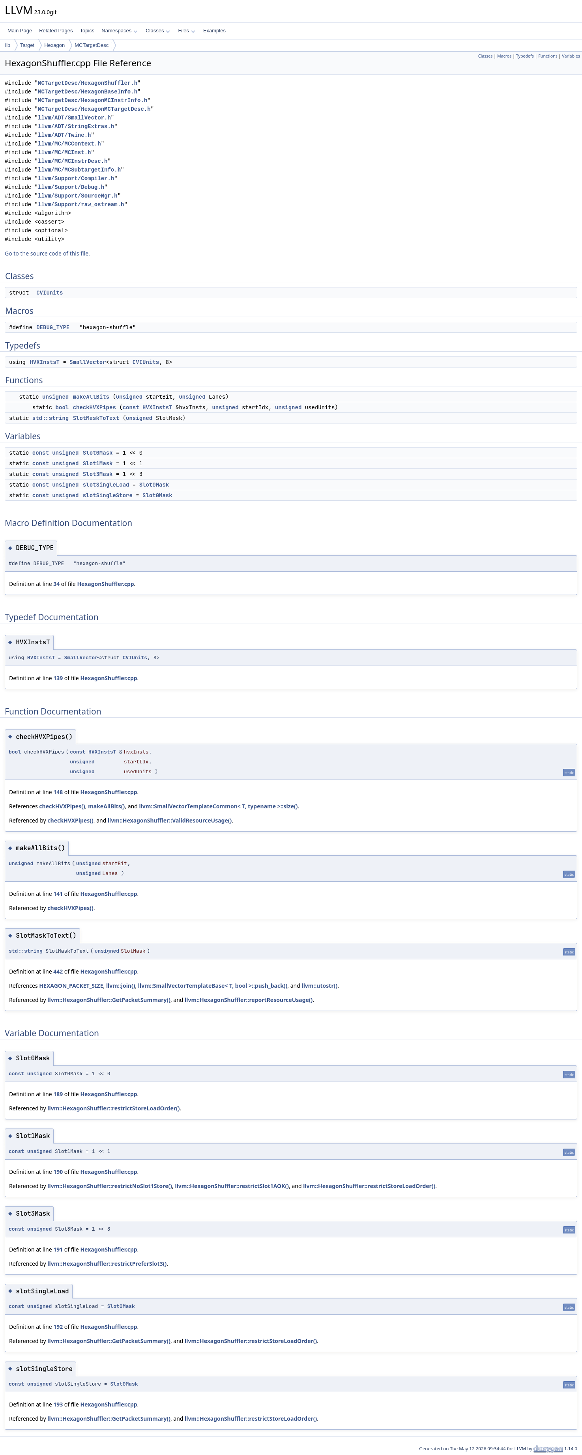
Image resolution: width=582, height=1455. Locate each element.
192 (58, 1326)
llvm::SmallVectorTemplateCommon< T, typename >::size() (218, 806)
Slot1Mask (98, 463)
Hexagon (54, 45)
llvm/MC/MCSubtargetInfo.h (79, 169)
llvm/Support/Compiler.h (76, 178)
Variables (571, 56)
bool (62, 407)
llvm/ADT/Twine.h (64, 135)
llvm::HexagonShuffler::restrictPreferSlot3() (107, 1263)
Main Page (19, 31)
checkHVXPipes (94, 407)
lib (7, 45)
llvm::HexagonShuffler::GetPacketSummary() (108, 1000)
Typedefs (525, 56)
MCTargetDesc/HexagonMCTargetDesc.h (94, 109)
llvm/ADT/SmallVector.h (74, 117)
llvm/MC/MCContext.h (69, 143)
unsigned (55, 396)
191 (58, 1249)
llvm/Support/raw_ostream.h (81, 204)
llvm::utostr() (320, 985)
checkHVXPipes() (62, 806)
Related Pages (56, 31)
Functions (548, 56)
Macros (504, 56)
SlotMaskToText (96, 418)
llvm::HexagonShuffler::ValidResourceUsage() (170, 820)
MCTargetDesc (92, 45)
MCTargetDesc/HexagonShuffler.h (87, 83)
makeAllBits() (106, 806)
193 (58, 1404)
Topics (87, 31)
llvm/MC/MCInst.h (64, 152)
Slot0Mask (98, 452)
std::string (50, 418)
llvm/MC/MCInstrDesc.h (72, 161)
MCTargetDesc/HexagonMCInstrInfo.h (92, 100)
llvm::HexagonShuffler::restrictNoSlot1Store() (109, 1186)
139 (58, 678)
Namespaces (119, 31)
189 (58, 1094)
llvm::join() (120, 985)
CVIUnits (49, 292)
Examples (214, 31)
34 (56, 584)
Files (186, 31)
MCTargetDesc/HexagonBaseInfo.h (87, 91)
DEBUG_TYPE (52, 327)
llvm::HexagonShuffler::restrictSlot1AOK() (232, 1186)
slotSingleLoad (106, 484)
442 (58, 971)
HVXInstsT (45, 362)
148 (58, 792)
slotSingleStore (108, 495)
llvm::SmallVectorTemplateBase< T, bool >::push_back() (212, 985)
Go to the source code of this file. (47, 253)
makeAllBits (91, 396)
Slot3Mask (98, 474)
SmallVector (87, 362)
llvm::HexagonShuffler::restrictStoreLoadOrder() (113, 1108)
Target (27, 45)
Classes (158, 31)
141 (58, 893)
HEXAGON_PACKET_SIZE (71, 985)
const (131, 407)
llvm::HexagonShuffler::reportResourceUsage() (249, 1000)
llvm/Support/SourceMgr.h (78, 196)
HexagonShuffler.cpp (105, 584)
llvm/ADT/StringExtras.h (76, 126)
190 (58, 1171)
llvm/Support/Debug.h (71, 187)
